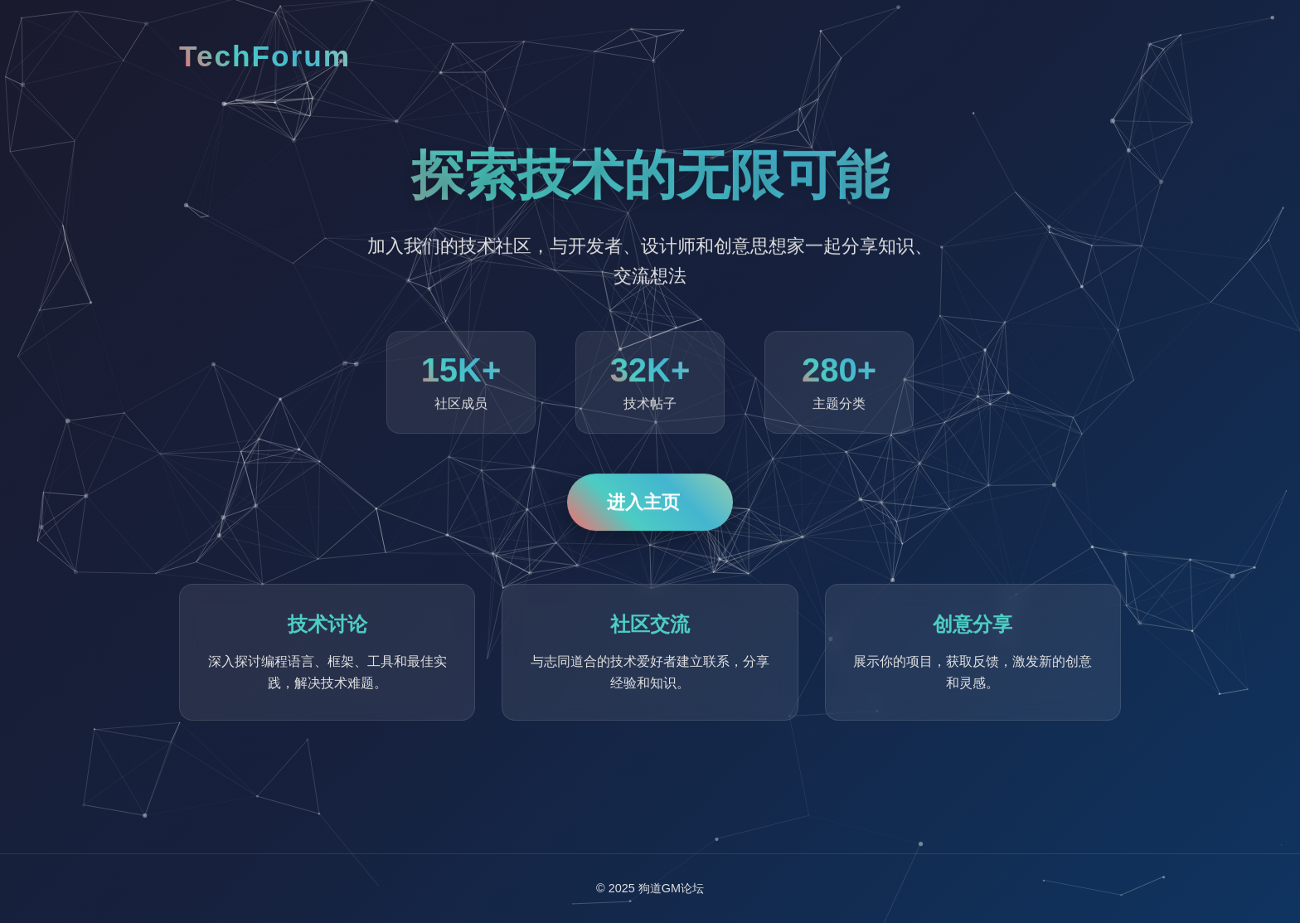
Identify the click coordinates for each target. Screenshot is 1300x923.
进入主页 (643, 503)
